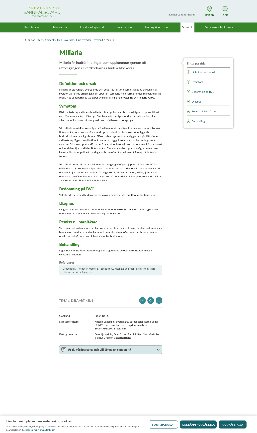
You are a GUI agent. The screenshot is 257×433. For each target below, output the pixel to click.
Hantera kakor (163, 425)
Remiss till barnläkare (204, 111)
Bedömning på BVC (203, 91)
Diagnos (196, 101)
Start (40, 39)
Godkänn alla (232, 425)
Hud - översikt (65, 39)
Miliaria (110, 39)
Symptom (197, 81)
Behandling (198, 121)
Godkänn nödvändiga (198, 425)
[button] (209, 11)
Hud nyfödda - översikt (89, 39)
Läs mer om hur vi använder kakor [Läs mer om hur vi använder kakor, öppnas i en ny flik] (38, 431)
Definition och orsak (203, 72)
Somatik (50, 39)
